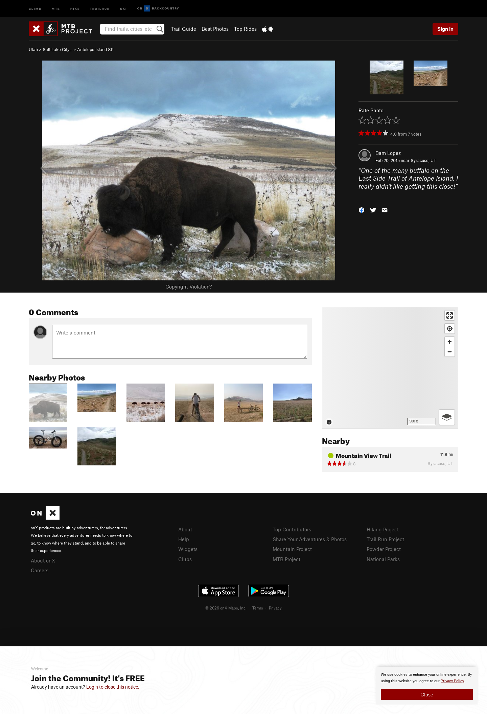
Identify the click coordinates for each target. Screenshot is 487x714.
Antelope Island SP (95, 49)
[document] (427, 685)
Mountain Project (292, 549)
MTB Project (286, 559)
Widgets (188, 549)
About (185, 529)
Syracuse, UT (423, 160)
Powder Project (384, 549)
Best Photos (215, 29)
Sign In (445, 29)
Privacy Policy (452, 681)
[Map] (390, 367)
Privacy (275, 607)
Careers (39, 570)
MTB (56, 8)
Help (183, 539)
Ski (123, 8)
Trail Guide (183, 29)
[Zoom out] (450, 351)
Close (426, 694)
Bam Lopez (388, 153)
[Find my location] (450, 328)
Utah (33, 49)
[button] (361, 209)
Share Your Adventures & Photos (310, 539)
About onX (43, 560)
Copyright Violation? (188, 286)
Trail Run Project (385, 539)
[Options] (447, 417)
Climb (35, 8)
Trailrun (100, 8)
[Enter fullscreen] (450, 315)
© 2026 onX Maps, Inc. (226, 607)
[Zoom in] (450, 342)
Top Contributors (292, 529)
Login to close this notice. (112, 687)
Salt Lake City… (57, 49)
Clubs (185, 559)
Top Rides (245, 29)
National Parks (383, 559)
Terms (257, 607)
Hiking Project (383, 529)
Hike (75, 8)
